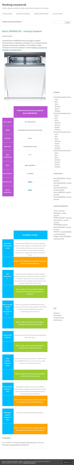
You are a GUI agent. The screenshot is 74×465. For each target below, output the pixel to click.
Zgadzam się (67, 462)
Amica (56, 99)
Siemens (57, 108)
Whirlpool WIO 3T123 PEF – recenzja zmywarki (62, 220)
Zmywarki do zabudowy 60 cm (28, 442)
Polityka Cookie (57, 14)
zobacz (30, 182)
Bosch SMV (5, 445)
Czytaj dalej (7, 438)
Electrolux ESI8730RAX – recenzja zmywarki (60, 213)
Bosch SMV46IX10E (14, 445)
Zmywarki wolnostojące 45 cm (62, 132)
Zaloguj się (57, 313)
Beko (56, 101)
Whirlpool (57, 111)
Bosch (30, 190)
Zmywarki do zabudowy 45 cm (62, 97)
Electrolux (57, 106)
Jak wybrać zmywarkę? (23, 14)
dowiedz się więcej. (29, 463)
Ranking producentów (41, 14)
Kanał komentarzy (59, 317)
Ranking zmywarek (14, 4)
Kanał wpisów (57, 315)
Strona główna (7, 14)
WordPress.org (58, 320)
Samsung (57, 125)
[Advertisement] (24, 212)
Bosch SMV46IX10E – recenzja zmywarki (22, 31)
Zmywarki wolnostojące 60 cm (62, 150)
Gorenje (57, 143)
